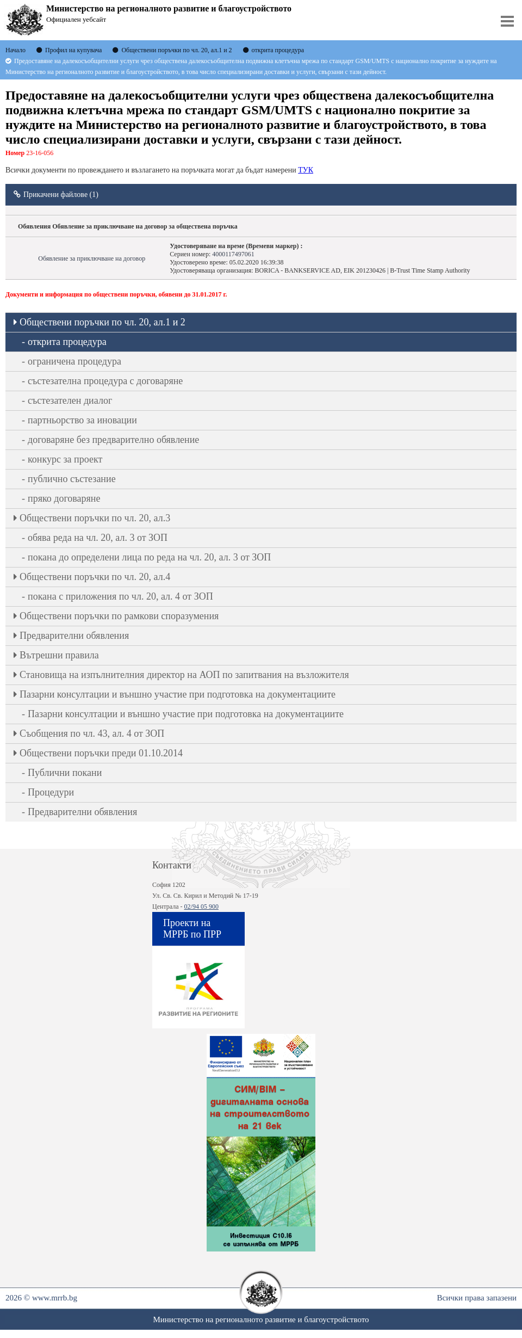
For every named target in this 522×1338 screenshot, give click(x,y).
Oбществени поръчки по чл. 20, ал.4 (95, 576)
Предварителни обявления (74, 635)
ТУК (305, 170)
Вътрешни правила (59, 655)
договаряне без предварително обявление (113, 439)
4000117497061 (233, 254)
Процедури (51, 792)
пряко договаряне (64, 498)
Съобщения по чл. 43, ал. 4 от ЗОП (92, 733)
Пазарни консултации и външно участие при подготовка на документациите (177, 694)
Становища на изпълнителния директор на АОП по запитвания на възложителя (184, 674)
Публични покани (65, 772)
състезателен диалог (70, 400)
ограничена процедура (74, 361)
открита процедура (67, 341)
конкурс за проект (65, 459)
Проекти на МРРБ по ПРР (192, 928)
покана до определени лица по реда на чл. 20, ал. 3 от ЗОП (149, 557)
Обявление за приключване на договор (91, 258)
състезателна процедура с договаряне (105, 380)
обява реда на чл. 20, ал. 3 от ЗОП (97, 537)
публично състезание (72, 478)
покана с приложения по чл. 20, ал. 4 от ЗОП (120, 596)
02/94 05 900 (201, 906)
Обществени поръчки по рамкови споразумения (119, 616)
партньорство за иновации (82, 420)
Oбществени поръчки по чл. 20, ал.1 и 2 (102, 322)
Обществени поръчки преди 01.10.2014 (101, 753)
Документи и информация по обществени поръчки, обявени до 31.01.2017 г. (116, 294)
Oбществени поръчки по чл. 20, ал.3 (95, 518)
